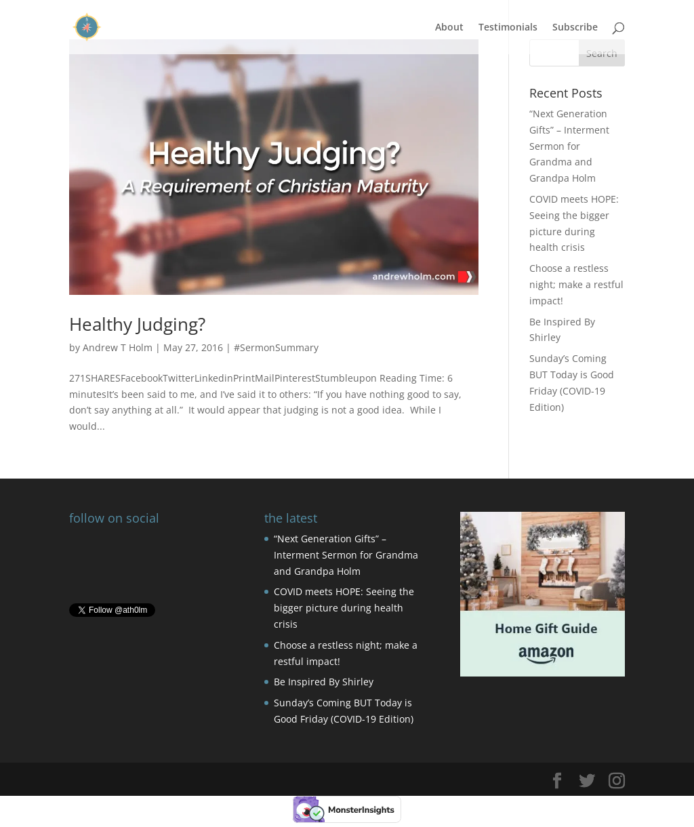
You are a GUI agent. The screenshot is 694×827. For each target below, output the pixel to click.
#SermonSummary (276, 347)
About (449, 27)
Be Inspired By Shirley (323, 681)
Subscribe (575, 27)
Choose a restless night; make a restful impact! (576, 284)
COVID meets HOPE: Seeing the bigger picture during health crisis (344, 607)
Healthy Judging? (137, 324)
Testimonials (507, 27)
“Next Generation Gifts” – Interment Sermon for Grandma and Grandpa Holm (569, 145)
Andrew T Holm (117, 347)
